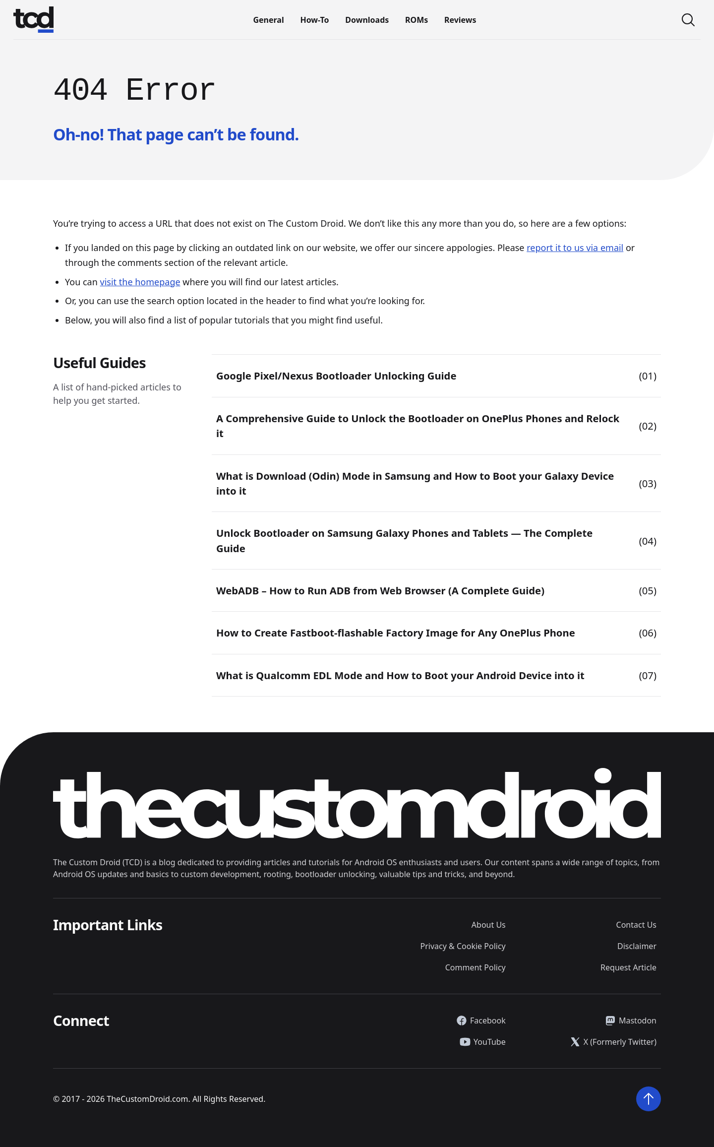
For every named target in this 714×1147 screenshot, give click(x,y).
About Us (489, 924)
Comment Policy (475, 967)
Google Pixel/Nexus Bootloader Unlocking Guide (336, 375)
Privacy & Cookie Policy (463, 946)
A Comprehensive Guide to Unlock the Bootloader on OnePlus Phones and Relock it (417, 425)
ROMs (416, 19)
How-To (314, 19)
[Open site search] (688, 19)
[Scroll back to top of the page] (648, 1098)
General (268, 19)
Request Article (628, 967)
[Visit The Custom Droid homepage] (33, 19)
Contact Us (636, 924)
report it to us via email (575, 248)
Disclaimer (636, 946)
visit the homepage (140, 282)
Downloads (367, 19)
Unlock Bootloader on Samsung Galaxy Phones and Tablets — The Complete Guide (404, 540)
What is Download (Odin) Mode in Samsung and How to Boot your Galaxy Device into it (415, 483)
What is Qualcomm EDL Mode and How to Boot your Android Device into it (400, 675)
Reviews (460, 19)
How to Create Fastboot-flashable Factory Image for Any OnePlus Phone (395, 632)
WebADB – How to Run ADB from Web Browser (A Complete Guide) (380, 590)
